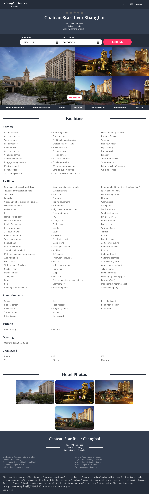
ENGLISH (139, 4)
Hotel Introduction (15, 108)
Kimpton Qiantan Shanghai (86, 467)
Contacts (139, 108)
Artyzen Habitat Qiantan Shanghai (89, 462)
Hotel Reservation (41, 108)
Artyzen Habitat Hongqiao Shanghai (90, 460)
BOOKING (117, 42)
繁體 (131, 4)
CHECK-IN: (26, 37)
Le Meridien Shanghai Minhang (16, 467)
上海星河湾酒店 (30, 487)
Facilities (78, 108)
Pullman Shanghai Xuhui (13, 465)
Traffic (62, 108)
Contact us (8, 490)
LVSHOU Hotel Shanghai (13, 460)
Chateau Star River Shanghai (56, 487)
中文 (124, 4)
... (57, 42)
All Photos (74, 98)
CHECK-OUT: (68, 37)
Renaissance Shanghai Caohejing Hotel (19, 462)
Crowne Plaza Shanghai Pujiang (88, 457)
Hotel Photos (119, 108)
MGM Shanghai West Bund (86, 465)
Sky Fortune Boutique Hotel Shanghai (19, 457)
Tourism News (98, 108)
